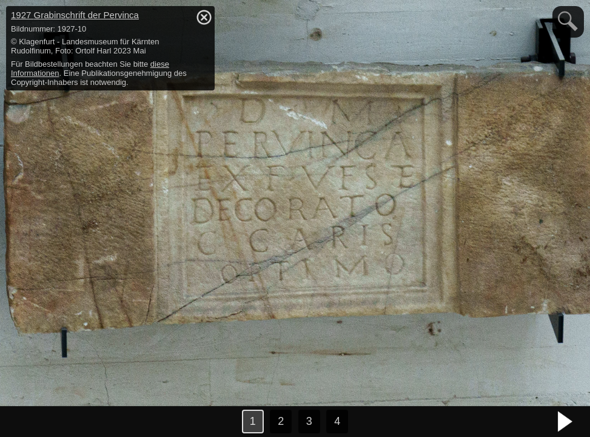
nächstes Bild (565, 422)
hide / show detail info (204, 17)
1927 (75, 15)
